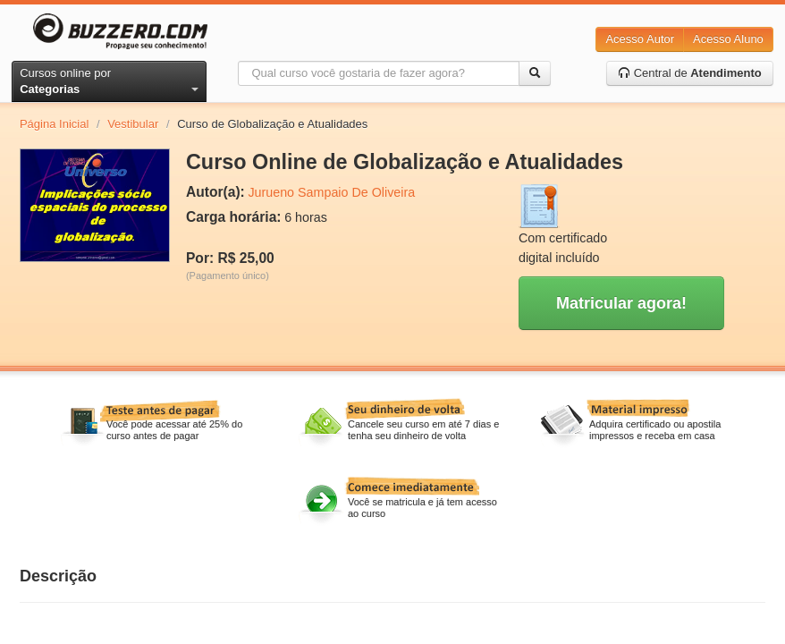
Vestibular (132, 124)
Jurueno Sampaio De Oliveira (331, 192)
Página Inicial (54, 124)
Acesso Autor (639, 39)
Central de (690, 73)
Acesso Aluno (728, 39)
